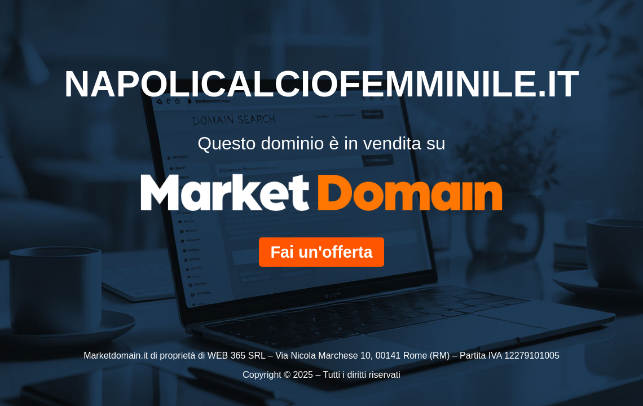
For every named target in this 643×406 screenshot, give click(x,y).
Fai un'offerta (321, 252)
